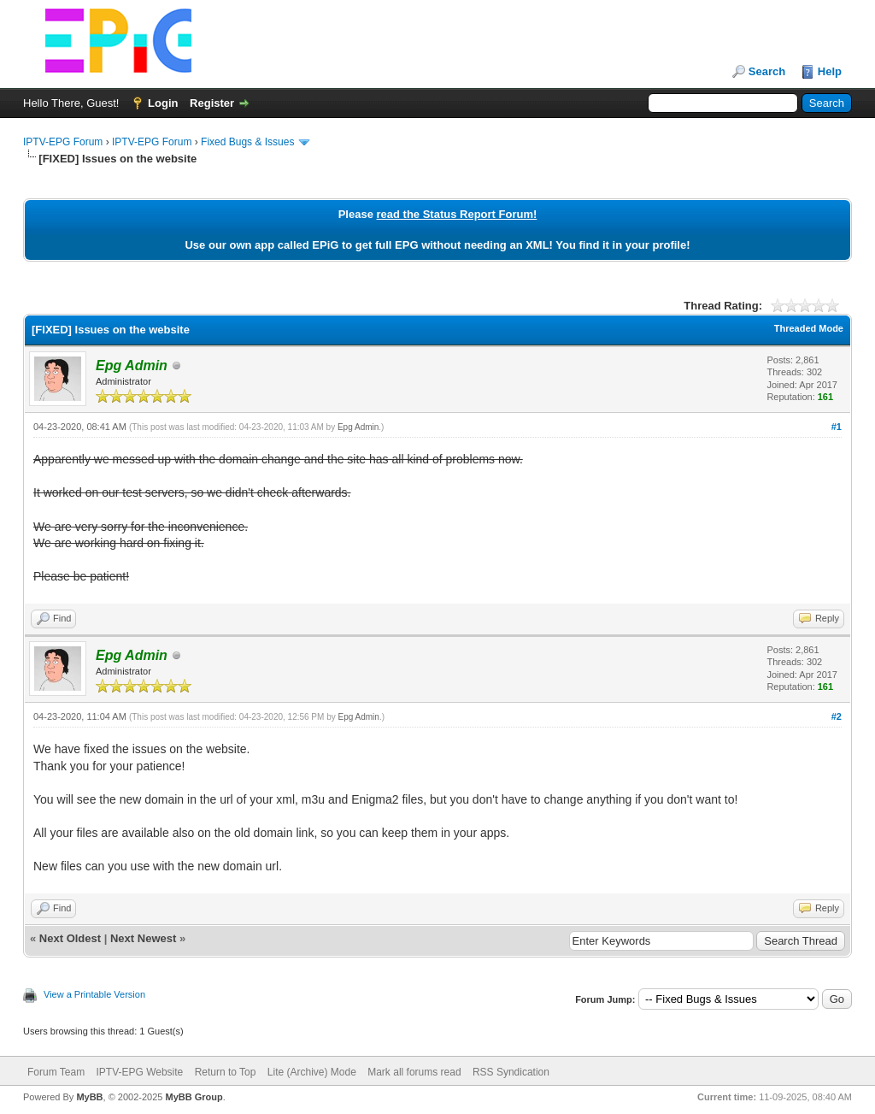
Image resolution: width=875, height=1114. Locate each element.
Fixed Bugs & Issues (247, 142)
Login (163, 103)
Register (212, 103)
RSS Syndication (511, 1072)
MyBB (89, 1097)
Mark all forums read (414, 1072)
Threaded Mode (808, 328)
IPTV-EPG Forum (63, 142)
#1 (836, 426)
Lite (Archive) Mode (311, 1072)
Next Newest (143, 938)
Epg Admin (358, 427)
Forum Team (56, 1072)
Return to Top (225, 1072)
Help (830, 71)
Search (767, 71)
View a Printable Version (94, 994)
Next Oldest (70, 938)
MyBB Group (193, 1097)
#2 (836, 716)
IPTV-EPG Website (139, 1072)
